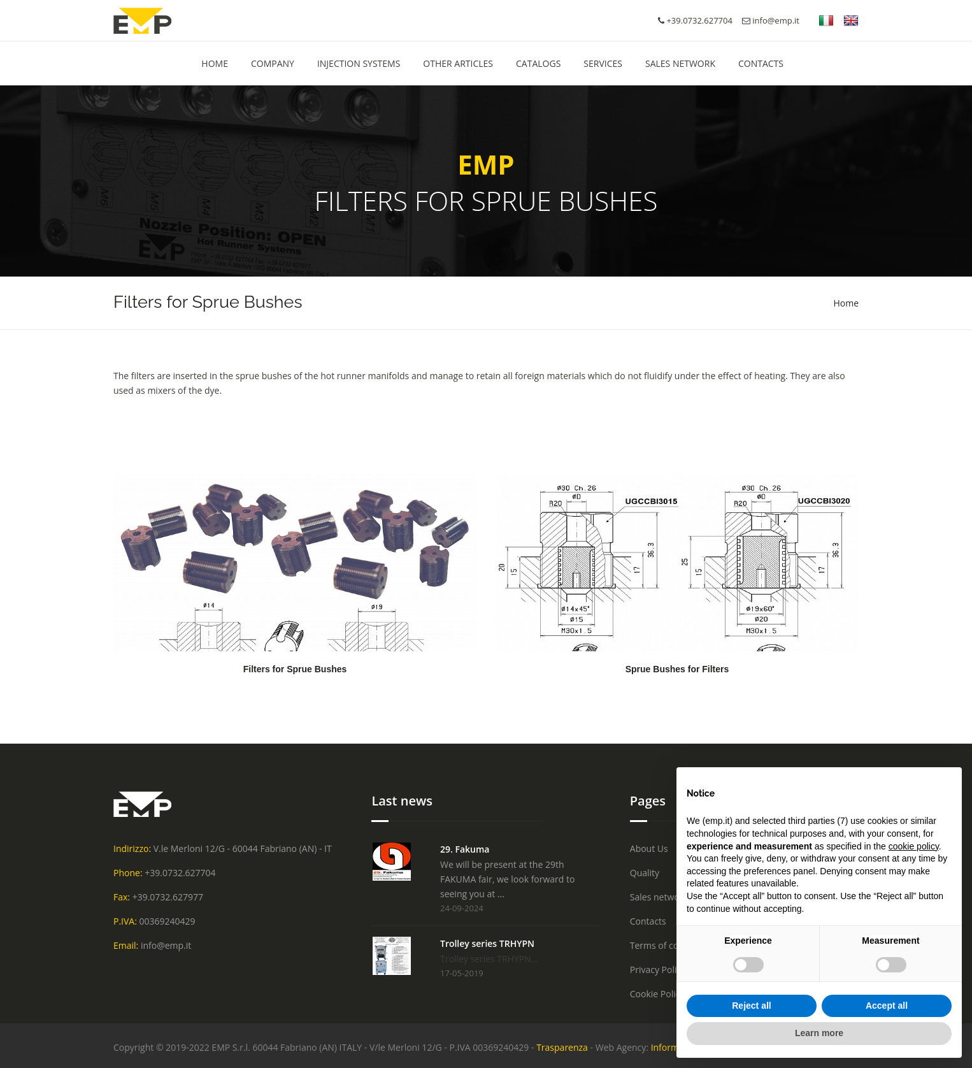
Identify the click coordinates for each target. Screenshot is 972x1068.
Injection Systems (358, 63)
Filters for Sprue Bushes (295, 669)
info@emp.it (770, 20)
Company (272, 63)
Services (602, 63)
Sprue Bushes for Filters (677, 669)
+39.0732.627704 (180, 873)
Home (846, 303)
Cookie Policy (657, 994)
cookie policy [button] (914, 846)
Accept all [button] (887, 1005)
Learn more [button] (819, 1033)
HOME (214, 63)
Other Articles (458, 63)
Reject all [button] (751, 1005)
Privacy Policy (657, 969)
